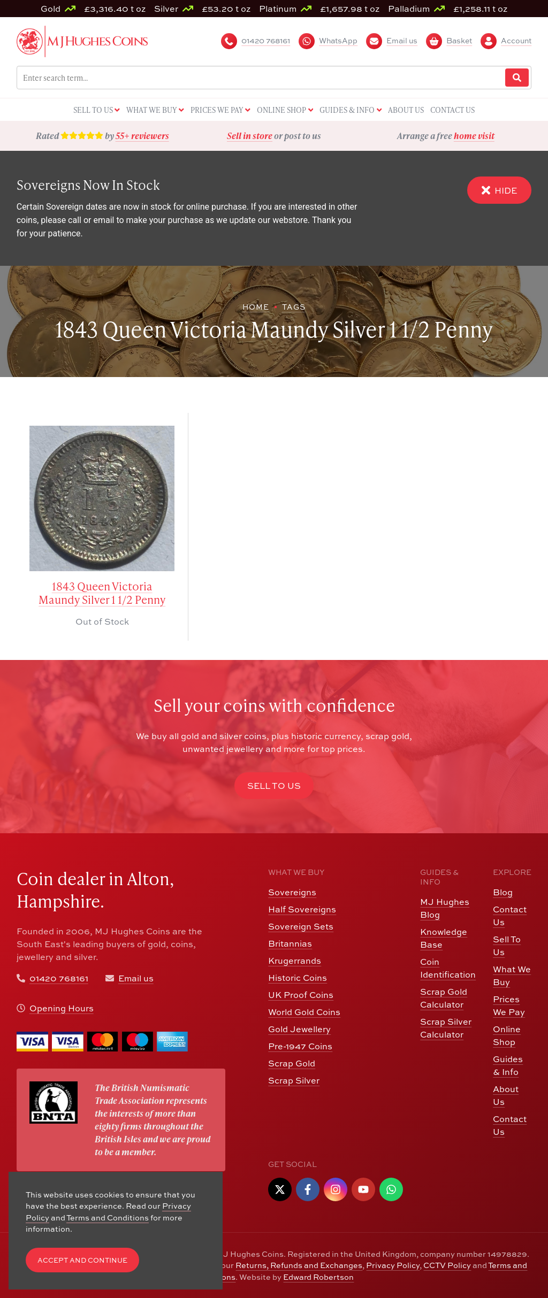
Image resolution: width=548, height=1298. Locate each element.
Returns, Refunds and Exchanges (298, 1265)
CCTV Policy (447, 1265)
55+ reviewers (142, 135)
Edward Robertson (318, 1277)
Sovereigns (292, 892)
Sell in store (249, 135)
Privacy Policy (393, 1265)
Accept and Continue (82, 1260)
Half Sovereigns (302, 909)
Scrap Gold (291, 1063)
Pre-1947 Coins (300, 1046)
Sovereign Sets (300, 926)
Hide (499, 190)
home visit (474, 135)
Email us (136, 978)
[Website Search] (517, 77)
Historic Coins (297, 978)
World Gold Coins (304, 1012)
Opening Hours (61, 1008)
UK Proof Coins (300, 995)
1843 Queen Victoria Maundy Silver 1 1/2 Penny (102, 593)
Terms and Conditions (107, 1217)
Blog (503, 892)
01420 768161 (58, 978)
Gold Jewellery (299, 1029)
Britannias (290, 943)
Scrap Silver (293, 1080)
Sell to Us (274, 786)
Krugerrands (294, 960)
